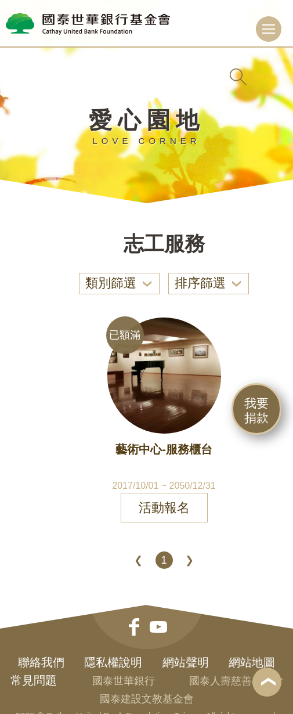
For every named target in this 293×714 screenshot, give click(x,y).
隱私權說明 (113, 662)
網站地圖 (252, 662)
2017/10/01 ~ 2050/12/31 (163, 486)
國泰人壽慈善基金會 (236, 680)
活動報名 (164, 507)
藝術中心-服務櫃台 (163, 449)
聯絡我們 (41, 662)
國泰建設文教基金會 (147, 698)
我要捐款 (256, 410)
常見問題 (33, 680)
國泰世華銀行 (123, 680)
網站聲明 (185, 662)
